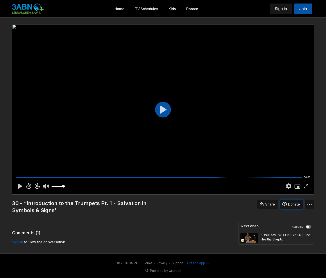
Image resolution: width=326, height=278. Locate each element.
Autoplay (301, 227)
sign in (17, 242)
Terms (147, 263)
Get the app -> (198, 263)
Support (177, 263)
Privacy (162, 263)
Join (303, 8)
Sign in (281, 8)
